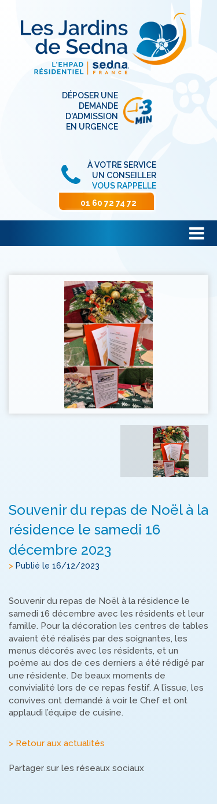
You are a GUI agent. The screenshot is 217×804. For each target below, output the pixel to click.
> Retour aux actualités (57, 743)
